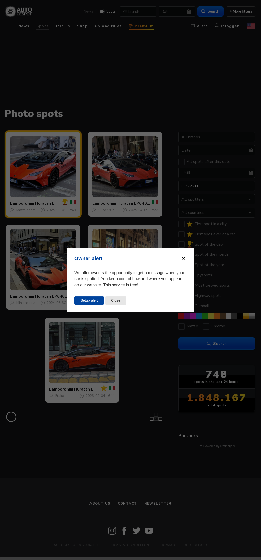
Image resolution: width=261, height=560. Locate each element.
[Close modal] (183, 258)
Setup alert (89, 300)
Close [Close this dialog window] (115, 300)
